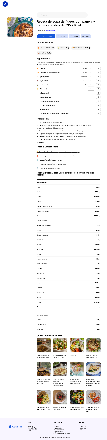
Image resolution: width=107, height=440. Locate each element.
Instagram (82, 428)
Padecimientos (59, 430)
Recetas (56, 426)
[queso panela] (91, 76)
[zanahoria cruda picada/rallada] (91, 72)
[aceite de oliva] (91, 84)
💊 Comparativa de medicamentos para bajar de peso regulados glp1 (58, 152)
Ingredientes (58, 428)
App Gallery (32, 430)
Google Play (32, 428)
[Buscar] (64, 15)
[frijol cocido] (91, 80)
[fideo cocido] (91, 89)
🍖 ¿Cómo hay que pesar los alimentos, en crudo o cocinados (56, 156)
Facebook (82, 426)
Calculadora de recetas (62, 433)
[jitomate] (91, 68)
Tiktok (81, 430)
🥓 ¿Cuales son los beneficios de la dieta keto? (51, 164)
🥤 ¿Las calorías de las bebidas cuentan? (50, 160)
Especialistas (58, 432)
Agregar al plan (46, 36)
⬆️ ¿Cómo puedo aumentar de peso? (48, 168)
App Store (31, 426)
